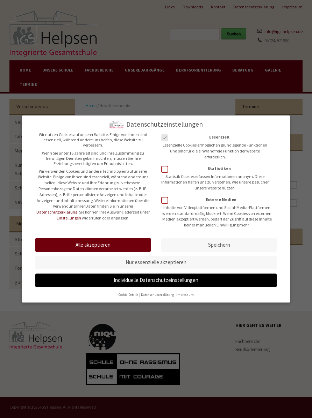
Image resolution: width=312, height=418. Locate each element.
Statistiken (198, 165)
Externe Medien (201, 196)
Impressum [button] (185, 291)
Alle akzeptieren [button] (93, 241)
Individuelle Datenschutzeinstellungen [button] (156, 277)
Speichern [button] (219, 241)
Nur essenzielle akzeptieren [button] (156, 259)
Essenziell (197, 133)
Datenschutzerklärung (56, 208)
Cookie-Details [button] (129, 291)
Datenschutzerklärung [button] (157, 291)
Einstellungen (69, 214)
